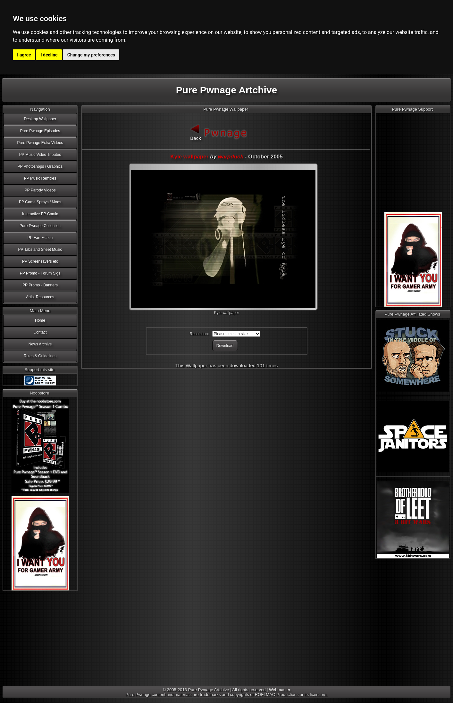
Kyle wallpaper (189, 157)
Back (196, 132)
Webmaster (279, 689)
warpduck (230, 157)
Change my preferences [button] (91, 54)
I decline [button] (49, 54)
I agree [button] (24, 54)
